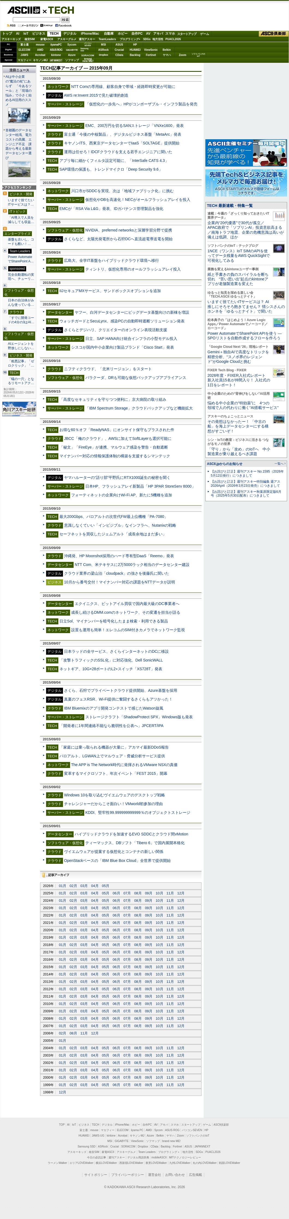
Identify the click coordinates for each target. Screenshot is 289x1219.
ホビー (123, 33)
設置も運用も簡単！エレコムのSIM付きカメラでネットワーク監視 (128, 630)
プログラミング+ (130, 39)
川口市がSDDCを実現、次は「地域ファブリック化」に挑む (122, 191)
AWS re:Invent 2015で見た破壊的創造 (96, 95)
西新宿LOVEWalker (131, 1162)
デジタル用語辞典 (138, 1157)
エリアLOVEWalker (81, 1162)
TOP (62, 1124)
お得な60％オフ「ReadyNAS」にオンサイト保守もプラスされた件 (116, 430)
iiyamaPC (56, 44)
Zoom (182, 55)
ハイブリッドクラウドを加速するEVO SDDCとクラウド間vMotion (131, 834)
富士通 (24, 44)
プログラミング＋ (169, 1151)
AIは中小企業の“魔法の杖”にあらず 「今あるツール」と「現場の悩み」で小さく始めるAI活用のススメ (18, 90)
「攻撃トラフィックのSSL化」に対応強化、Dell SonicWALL (111, 660)
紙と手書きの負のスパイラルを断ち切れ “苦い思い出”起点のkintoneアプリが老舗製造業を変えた (238, 279)
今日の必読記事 (96, 1157)
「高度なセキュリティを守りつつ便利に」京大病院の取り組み (112, 399)
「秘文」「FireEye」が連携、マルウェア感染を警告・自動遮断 (113, 447)
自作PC (137, 33)
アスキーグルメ (66, 39)
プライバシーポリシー (127, 1175)
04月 (94, 886)
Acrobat (40, 55)
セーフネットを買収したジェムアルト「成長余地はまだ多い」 (112, 534)
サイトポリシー (95, 1175)
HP (135, 44)
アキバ (158, 33)
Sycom (71, 44)
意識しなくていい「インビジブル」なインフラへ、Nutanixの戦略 (120, 525)
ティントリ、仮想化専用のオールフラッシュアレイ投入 (133, 269)
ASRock (103, 49)
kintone (56, 55)
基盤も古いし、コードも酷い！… (21, 242)
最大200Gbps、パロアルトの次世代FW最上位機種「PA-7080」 (113, 516)
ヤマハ (167, 55)
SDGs (146, 39)
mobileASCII (159, 1157)
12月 (181, 893)
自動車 (109, 33)
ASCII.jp (23, 10)
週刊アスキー (87, 39)
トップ (7, 33)
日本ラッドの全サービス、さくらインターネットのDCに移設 (116, 651)
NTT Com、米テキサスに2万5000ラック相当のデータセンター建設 (132, 564)
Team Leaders (146, 1151)
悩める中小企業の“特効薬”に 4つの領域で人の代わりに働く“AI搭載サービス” (243, 405)
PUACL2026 (173, 39)
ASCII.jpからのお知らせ (224, 464)
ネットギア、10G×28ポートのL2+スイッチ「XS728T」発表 (110, 669)
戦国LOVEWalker (229, 1162)
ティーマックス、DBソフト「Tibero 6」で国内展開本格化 (135, 843)
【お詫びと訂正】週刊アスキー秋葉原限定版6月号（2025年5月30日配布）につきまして (246, 494)
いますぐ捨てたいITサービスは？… (21, 202)
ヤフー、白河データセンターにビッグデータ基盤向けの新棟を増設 (132, 312)
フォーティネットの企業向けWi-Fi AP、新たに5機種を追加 (121, 495)
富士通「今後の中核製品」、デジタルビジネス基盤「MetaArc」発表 (122, 134)
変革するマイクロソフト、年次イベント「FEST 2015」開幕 (115, 773)
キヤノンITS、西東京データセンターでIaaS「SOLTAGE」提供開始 (121, 143)
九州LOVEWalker (179, 1162)
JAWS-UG (98, 1135)
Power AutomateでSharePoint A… (21, 259)
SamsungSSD (84, 50)
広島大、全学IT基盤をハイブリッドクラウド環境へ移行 (111, 260)
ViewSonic (151, 49)
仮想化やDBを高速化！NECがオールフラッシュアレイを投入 (137, 199)
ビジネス (38, 33)
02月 (73, 886)
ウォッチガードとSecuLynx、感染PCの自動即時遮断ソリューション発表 (122, 321)
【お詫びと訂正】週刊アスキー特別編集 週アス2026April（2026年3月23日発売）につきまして (245, 484)
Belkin (166, 49)
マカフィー (24, 60)
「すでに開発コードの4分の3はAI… (21, 320)
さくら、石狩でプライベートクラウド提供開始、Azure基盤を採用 (120, 690)
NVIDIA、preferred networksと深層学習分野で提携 (128, 230)
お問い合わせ (175, 1175)
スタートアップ (186, 33)
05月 (105, 886)
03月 (84, 886)
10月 (159, 893)
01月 (62, 886)
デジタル (69, 33)
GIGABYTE (72, 50)
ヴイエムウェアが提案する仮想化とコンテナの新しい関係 (113, 851)
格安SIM (30, 39)
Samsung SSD (87, 1146)
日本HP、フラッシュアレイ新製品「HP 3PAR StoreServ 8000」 (140, 486)
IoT (25, 33)
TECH (59, 10)
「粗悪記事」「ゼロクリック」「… (21, 363)
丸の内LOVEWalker (204, 1162)
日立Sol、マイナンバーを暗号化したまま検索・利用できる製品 (113, 621)
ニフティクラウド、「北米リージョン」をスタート (108, 369)
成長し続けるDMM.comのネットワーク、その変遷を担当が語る (125, 612)
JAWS (24, 55)
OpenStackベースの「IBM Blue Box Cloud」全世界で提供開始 (117, 860)
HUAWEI (135, 49)
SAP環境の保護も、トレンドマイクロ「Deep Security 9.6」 (110, 169)
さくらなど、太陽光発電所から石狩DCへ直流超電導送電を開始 (118, 239)
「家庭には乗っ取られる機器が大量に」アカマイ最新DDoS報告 (114, 747)
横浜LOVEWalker (106, 1162)
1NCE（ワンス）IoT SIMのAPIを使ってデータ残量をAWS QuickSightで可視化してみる (238, 256)
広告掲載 (195, 1175)
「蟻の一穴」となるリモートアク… (21, 381)
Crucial (119, 49)
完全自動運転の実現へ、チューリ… (21, 277)
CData (119, 55)
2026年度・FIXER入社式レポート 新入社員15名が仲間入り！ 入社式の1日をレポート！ (238, 380)
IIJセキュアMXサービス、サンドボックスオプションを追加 (110, 291)
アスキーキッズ (11, 39)
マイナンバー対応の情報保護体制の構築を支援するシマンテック (114, 456)
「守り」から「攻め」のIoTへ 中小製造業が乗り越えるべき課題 (238, 451)
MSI (103, 44)
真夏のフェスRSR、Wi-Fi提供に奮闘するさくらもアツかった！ (118, 699)
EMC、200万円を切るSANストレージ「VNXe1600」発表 (134, 125)
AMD (40, 49)
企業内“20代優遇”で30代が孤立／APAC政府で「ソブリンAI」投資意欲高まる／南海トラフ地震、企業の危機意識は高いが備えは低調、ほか (245, 230)
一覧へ (279, 463)
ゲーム (204, 33)
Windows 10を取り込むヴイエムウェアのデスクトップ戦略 (114, 795)
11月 (170, 893)
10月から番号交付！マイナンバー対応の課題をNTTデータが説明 (119, 582)
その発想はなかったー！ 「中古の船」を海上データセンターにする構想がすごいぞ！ (238, 426)
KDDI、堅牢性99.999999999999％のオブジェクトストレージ (137, 812)
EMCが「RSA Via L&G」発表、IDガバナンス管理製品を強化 (111, 208)
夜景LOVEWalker (156, 1162)
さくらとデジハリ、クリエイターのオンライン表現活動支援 (115, 330)
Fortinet (151, 55)
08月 (138, 893)
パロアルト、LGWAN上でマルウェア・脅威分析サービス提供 (112, 756)
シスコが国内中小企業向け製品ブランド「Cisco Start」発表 (122, 347)
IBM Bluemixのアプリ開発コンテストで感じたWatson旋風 (113, 708)
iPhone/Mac (90, 33)
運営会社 (154, 1175)
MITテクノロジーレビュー (185, 1157)
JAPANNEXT (56, 60)
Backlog (135, 55)
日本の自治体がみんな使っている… (21, 302)
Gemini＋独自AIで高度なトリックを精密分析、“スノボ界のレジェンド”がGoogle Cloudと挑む (238, 357)
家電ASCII (46, 39)
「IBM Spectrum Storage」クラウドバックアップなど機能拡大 (139, 408)
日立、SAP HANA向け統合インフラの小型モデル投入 (131, 338)
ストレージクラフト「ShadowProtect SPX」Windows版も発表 (139, 717)
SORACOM (128, 1146)
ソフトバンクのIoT (198, 55)
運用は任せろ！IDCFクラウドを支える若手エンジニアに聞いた (118, 152)
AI (17, 33)
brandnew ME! (88, 60)
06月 (116, 893)
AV (148, 33)
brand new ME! (171, 1141)
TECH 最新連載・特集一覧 (230, 205)
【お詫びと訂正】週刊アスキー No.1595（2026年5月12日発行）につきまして (247, 473)
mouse (40, 44)
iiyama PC (137, 1130)
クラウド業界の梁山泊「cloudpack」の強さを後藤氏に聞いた (116, 573)
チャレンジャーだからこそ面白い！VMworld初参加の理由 (113, 804)
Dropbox (103, 55)
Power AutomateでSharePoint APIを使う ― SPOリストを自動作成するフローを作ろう (244, 335)
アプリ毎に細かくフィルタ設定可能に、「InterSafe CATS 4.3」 (114, 160)
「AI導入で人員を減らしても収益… (21, 220)
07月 (127, 893)
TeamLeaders (107, 39)
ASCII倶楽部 (273, 34)
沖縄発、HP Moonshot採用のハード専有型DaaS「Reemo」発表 (119, 556)
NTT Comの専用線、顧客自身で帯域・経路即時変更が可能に (123, 86)
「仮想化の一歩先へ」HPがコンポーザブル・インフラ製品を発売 (141, 104)
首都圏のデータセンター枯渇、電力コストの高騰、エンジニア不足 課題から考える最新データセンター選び (18, 144)
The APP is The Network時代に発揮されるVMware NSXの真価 (124, 765)
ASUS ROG (56, 49)
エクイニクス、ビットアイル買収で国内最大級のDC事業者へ (127, 603)
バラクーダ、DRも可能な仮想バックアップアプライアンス (135, 377)
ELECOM (24, 49)
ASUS (119, 44)
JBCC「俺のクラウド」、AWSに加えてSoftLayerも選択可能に (117, 438)
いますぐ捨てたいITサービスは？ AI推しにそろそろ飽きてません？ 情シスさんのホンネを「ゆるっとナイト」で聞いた (246, 306)
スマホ (170, 33)
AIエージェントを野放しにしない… (21, 346)
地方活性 (157, 39)
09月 (148, 893)
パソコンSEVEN (88, 44)
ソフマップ (72, 60)
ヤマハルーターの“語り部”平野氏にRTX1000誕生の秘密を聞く (117, 477)
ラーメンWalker (57, 1162)
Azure (72, 55)
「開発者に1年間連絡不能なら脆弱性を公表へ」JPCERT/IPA (111, 725)
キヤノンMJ (40, 60)
